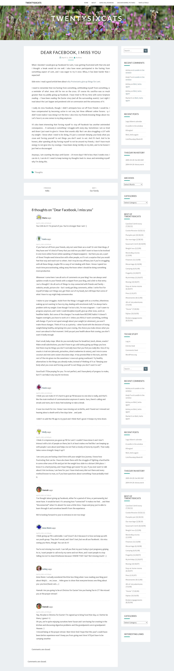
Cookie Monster (132, 230)
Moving (128, 282)
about (93, 3)
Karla (44, 239)
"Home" (129, 309)
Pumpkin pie (130, 235)
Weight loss (130, 248)
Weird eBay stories (133, 253)
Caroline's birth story (134, 224)
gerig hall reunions (106, 3)
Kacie (44, 388)
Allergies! (129, 130)
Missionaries (130, 298)
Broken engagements (134, 318)
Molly (44, 432)
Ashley (79, 57)
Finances (129, 260)
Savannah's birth (132, 244)
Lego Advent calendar (134, 121)
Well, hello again (132, 135)
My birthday (130, 277)
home (86, 3)
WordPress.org (131, 355)
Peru (127, 293)
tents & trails (143, 3)
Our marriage (131, 239)
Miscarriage (130, 264)
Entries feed (130, 346)
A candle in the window (134, 126)
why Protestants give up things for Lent (83, 81)
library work (139, 164)
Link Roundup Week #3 (134, 139)
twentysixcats (33, 2)
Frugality (129, 273)
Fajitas (128, 313)
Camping (129, 268)
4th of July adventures (134, 302)
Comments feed (132, 350)
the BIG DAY (139, 160)
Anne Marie (46, 528)
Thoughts (39, 172)
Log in (128, 341)
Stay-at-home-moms (134, 286)
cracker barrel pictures (126, 3)
